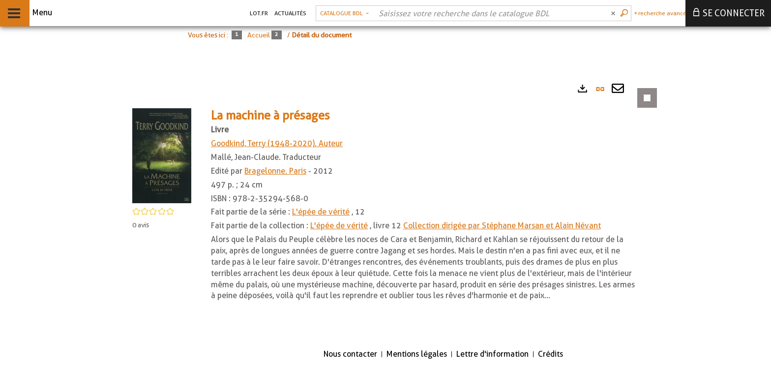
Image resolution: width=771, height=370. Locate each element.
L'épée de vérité (321, 211)
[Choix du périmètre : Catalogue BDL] (344, 13)
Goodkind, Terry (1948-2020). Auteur (277, 143)
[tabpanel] (388, 209)
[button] (161, 155)
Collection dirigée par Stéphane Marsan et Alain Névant (502, 225)
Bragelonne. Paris (275, 171)
